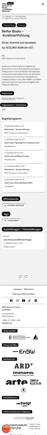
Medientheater (10, 146)
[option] (23, 241)
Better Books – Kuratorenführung (16, 129)
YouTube (23, 300)
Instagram (17, 300)
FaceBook (11, 300)
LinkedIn (36, 300)
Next (26, 277)
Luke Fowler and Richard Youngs (16, 156)
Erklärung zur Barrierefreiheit (24, 294)
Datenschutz (28, 289)
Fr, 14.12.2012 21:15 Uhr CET (14, 153)
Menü (43, 4)
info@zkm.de (7, 323)
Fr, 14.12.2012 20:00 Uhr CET (14, 139)
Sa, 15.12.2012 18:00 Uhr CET (14, 180)
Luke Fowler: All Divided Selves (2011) (18, 183)
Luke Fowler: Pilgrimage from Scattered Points (21, 143)
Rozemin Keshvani (8, 98)
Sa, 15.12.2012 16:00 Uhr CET (14, 166)
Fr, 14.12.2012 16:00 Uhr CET (14, 126)
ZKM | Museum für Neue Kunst (13, 58)
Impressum (18, 289)
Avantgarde (13, 221)
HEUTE (6, 429)
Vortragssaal (9, 186)
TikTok (29, 300)
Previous (21, 277)
